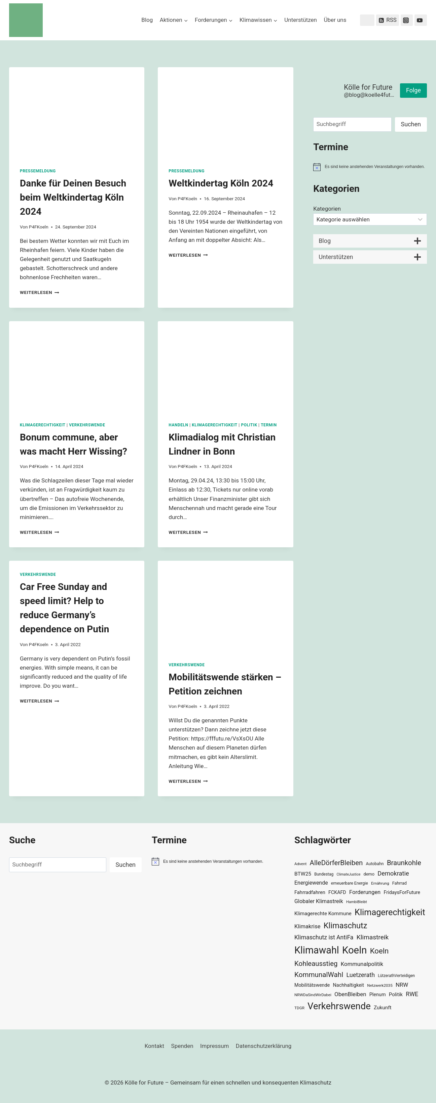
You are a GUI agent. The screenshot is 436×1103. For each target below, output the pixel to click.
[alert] (370, 167)
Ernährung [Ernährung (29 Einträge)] (380, 883)
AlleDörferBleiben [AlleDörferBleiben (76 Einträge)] (336, 863)
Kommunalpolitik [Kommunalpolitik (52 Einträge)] (362, 964)
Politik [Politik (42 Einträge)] (396, 994)
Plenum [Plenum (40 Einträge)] (377, 995)
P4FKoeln (38, 226)
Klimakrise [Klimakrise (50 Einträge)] (307, 926)
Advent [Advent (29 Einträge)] (300, 863)
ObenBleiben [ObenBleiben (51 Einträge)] (350, 994)
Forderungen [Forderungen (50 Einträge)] (364, 892)
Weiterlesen (39, 292)
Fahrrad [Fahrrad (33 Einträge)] (399, 883)
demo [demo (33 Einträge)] (369, 874)
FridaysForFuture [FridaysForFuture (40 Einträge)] (402, 892)
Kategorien (327, 208)
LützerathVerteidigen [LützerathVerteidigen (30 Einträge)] (396, 975)
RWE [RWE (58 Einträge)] (412, 994)
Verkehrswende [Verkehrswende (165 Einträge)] (339, 1006)
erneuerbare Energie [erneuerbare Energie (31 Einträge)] (349, 883)
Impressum (214, 1046)
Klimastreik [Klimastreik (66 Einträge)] (373, 937)
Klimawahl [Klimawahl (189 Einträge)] (316, 950)
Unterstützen (300, 19)
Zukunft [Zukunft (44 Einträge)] (383, 1008)
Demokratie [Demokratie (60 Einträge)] (393, 873)
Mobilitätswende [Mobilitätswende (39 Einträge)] (312, 985)
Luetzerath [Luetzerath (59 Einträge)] (360, 974)
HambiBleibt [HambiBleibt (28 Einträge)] (356, 902)
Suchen (411, 124)
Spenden (182, 1046)
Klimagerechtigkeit (43, 425)
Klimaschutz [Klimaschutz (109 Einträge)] (345, 925)
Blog (147, 19)
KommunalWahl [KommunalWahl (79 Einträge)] (318, 975)
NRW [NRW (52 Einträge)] (402, 984)
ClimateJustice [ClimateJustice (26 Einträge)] (348, 874)
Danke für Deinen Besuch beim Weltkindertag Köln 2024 (73, 197)
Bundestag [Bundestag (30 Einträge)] (323, 874)
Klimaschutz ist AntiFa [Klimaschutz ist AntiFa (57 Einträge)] (323, 937)
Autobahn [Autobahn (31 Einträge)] (375, 863)
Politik (249, 425)
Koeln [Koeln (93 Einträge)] (379, 950)
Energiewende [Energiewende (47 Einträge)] (311, 883)
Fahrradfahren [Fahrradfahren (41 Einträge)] (309, 892)
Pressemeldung (38, 171)
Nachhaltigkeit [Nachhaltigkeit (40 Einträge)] (348, 985)
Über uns (335, 19)
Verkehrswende (87, 425)
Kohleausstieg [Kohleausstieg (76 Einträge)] (316, 964)
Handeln (178, 425)
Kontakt (155, 1046)
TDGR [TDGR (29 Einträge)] (299, 1008)
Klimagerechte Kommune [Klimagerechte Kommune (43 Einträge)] (323, 913)
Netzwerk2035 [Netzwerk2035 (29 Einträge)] (380, 985)
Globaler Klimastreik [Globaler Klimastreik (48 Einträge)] (318, 901)
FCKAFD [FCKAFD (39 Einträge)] (337, 892)
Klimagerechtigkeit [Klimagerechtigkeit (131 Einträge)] (390, 912)
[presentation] (76, 112)
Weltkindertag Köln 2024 (221, 183)
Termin (269, 425)
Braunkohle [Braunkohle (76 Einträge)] (404, 863)
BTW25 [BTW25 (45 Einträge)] (302, 874)
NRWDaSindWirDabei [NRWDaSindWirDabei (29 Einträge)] (312, 994)
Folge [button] (413, 90)
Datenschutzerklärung (263, 1046)
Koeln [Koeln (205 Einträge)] (354, 950)
